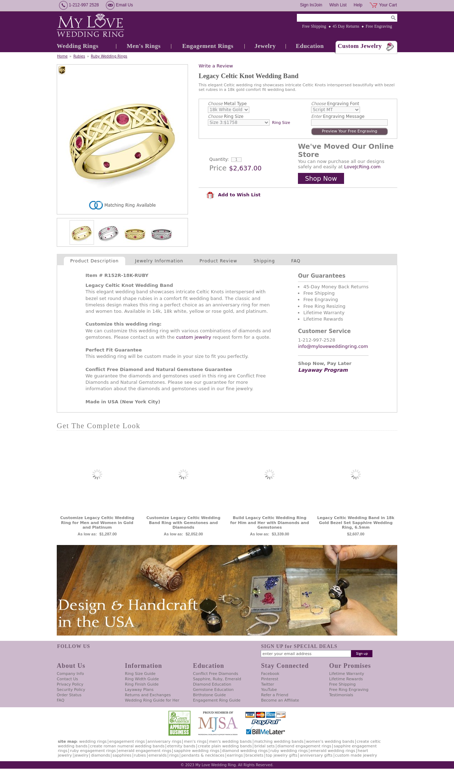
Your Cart (388, 4)
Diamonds (100, 755)
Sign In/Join (311, 4)
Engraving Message (338, 116)
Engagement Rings (207, 46)
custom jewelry (193, 337)
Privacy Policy (70, 684)
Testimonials (341, 695)
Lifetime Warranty (346, 673)
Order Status (69, 695)
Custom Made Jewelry (356, 755)
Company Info (70, 673)
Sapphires (121, 755)
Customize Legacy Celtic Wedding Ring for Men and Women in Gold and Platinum (97, 523)
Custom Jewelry (360, 46)
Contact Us (67, 679)
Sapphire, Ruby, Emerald (217, 679)
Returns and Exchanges (148, 695)
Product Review (218, 260)
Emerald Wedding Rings (332, 750)
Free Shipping (314, 26)
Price (218, 168)
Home (62, 56)
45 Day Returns (346, 26)
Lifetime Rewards (346, 679)
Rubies (79, 56)
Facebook (270, 673)
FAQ (295, 260)
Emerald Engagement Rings (145, 750)
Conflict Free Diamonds (215, 673)
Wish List (338, 4)
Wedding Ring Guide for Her (152, 700)
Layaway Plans (139, 689)
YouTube (269, 689)
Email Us (124, 4)
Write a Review (216, 66)
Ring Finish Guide (142, 684)
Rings (174, 755)
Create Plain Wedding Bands (225, 746)
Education (310, 46)
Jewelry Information (159, 260)
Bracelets (254, 755)
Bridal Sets (264, 746)
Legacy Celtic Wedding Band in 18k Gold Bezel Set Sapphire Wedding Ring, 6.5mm (355, 523)
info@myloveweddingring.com (333, 346)
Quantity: (219, 159)
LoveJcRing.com (362, 166)
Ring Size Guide (140, 673)
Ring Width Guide (142, 679)
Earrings (235, 755)
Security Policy (71, 689)
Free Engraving (379, 26)
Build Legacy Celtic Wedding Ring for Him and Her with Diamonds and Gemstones (269, 523)
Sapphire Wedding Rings (197, 750)
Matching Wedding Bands (279, 741)
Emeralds (158, 755)
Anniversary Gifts (316, 755)
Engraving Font (335, 103)
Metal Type (227, 103)
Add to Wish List (233, 194)
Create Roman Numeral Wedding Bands (127, 746)
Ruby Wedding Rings (109, 56)
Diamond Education (212, 684)
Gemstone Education (213, 689)
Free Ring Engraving (349, 689)
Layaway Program (323, 370)
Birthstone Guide (209, 695)
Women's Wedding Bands (330, 741)
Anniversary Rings (165, 741)
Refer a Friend (274, 695)
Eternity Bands (181, 746)
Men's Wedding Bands (230, 741)
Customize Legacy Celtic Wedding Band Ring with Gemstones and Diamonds (183, 523)
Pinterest (269, 679)
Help (358, 4)
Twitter (267, 684)
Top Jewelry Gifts (281, 755)
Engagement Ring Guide (216, 700)
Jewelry (265, 46)
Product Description (94, 260)
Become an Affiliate (280, 700)
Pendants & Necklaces (203, 755)
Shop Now (321, 178)
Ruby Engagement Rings (93, 750)
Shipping (264, 260)
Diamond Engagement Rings (304, 746)
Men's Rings (144, 46)
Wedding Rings (78, 46)
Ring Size (225, 116)
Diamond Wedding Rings (245, 750)
